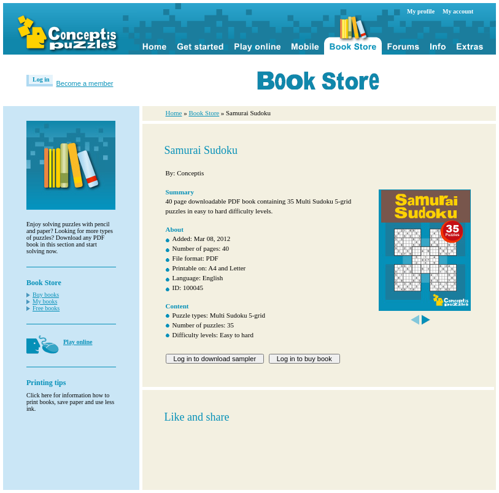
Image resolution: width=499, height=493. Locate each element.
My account (458, 11)
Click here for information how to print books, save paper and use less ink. (70, 402)
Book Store (203, 113)
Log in (41, 79)
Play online (78, 341)
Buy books (46, 294)
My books (45, 301)
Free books (46, 308)
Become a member (85, 83)
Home (174, 113)
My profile (421, 11)
